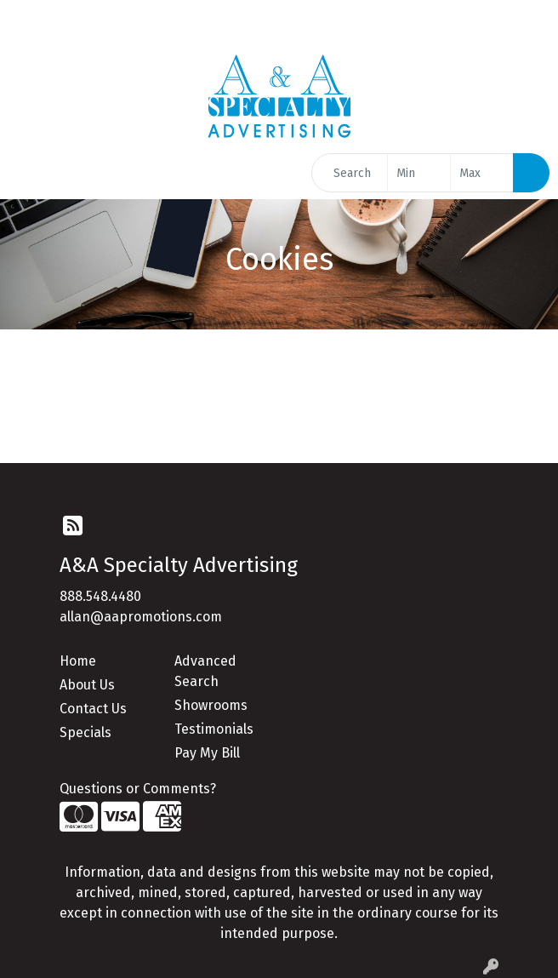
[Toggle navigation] (26, 173)
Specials (85, 732)
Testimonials (213, 729)
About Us (87, 685)
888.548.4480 (100, 596)
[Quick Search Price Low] (419, 172)
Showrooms (211, 705)
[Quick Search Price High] (482, 172)
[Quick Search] (349, 172)
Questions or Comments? (138, 789)
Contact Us (93, 709)
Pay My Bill (207, 753)
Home (78, 661)
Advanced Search (205, 671)
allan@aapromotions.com (141, 617)
